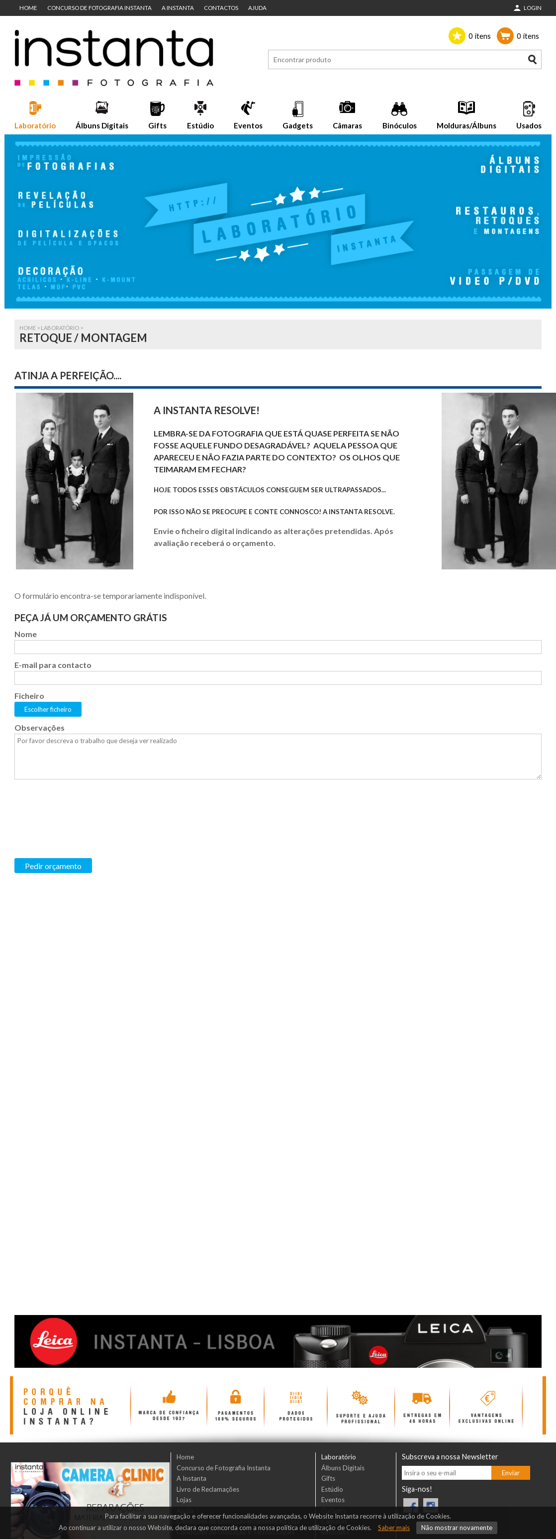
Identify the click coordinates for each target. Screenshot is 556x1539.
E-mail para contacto (53, 664)
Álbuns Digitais (102, 125)
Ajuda (257, 7)
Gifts (157, 125)
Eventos (248, 125)
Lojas (184, 1500)
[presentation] (90, 804)
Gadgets (297, 125)
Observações (39, 727)
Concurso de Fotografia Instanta (99, 7)
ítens (479, 35)
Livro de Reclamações (208, 1489)
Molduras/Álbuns (466, 125)
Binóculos (399, 125)
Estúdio (200, 125)
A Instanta (178, 7)
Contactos (221, 7)
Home (28, 7)
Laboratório (35, 125)
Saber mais (394, 1528)
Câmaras (347, 125)
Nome (25, 634)
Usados (529, 125)
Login (533, 7)
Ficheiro (29, 695)
